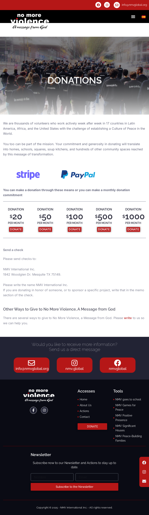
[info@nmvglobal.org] (117, 5)
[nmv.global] (74, 361)
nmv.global (74, 369)
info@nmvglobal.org (134, 4)
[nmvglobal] (117, 361)
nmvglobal (117, 369)
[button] (133, 16)
